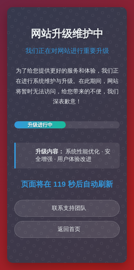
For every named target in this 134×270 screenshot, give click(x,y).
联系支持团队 (69, 208)
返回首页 (69, 229)
